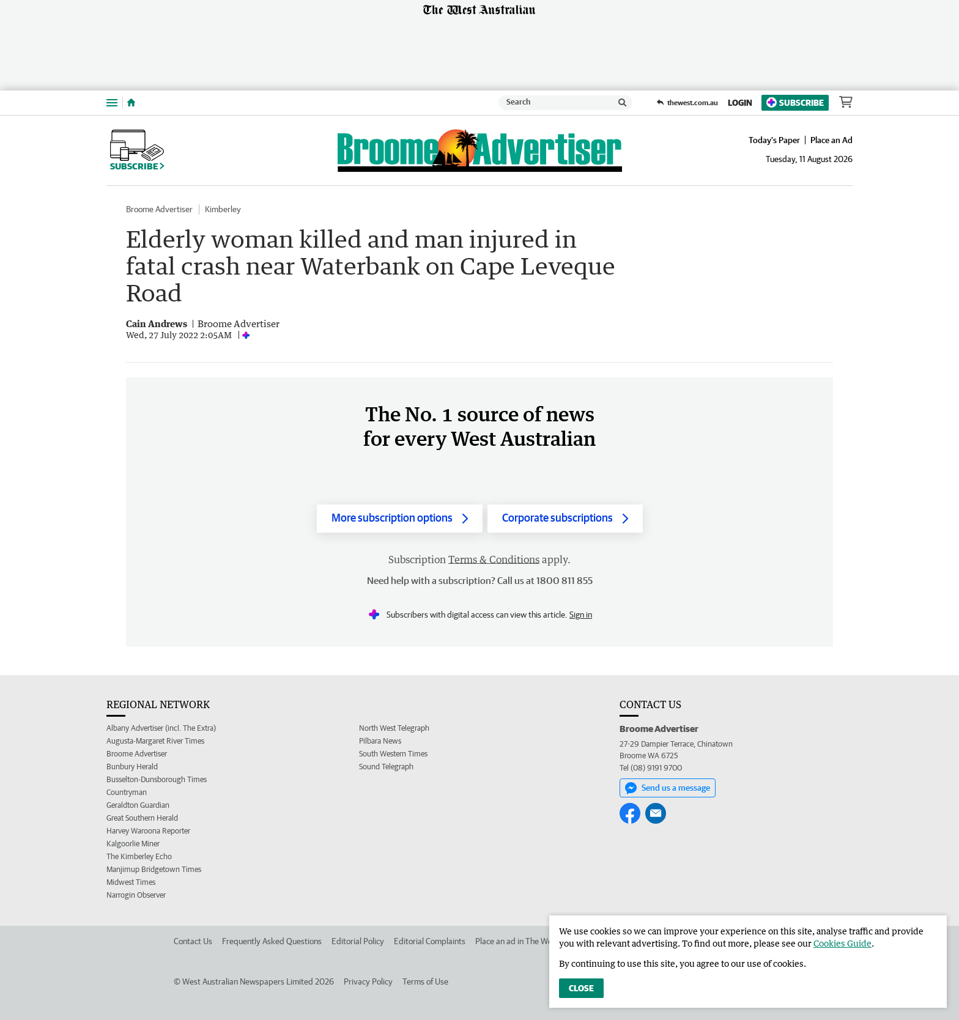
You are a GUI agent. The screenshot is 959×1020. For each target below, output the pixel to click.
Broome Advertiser (159, 209)
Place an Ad (831, 140)
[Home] (131, 102)
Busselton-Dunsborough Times (156, 779)
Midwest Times (130, 882)
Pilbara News (380, 740)
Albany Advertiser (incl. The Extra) (161, 728)
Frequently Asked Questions (272, 941)
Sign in (580, 614)
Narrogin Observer (136, 895)
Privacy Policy (368, 981)
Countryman (126, 792)
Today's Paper (774, 140)
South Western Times (393, 753)
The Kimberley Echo (139, 856)
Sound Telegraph (386, 766)
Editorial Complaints (429, 941)
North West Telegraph (394, 728)
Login (740, 103)
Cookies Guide (842, 943)
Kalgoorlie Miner (133, 843)
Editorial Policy (357, 941)
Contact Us (193, 941)
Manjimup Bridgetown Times (153, 869)
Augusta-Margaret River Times (155, 740)
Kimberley (223, 209)
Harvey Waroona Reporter (148, 830)
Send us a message (667, 788)
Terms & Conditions (493, 559)
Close (581, 988)
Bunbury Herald (132, 766)
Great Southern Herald (142, 817)
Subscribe (795, 102)
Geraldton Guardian (137, 805)
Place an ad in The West (517, 941)
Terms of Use (425, 981)
